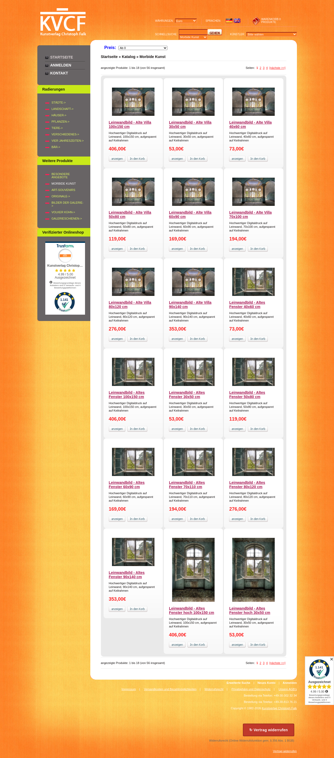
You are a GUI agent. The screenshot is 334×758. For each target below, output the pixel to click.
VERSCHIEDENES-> (65, 134)
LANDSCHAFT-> (63, 108)
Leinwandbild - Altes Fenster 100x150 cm (127, 394)
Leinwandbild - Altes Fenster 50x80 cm (247, 394)
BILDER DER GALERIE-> (67, 204)
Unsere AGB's (288, 689)
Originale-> (61, 196)
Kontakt (59, 73)
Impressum (129, 689)
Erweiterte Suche (238, 682)
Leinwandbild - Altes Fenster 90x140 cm (127, 574)
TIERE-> (57, 128)
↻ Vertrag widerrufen (268, 730)
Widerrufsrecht (214, 689)
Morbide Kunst (153, 57)
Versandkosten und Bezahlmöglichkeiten (170, 689)
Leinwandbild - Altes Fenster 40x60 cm (247, 304)
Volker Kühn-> (63, 212)
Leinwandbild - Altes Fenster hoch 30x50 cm (249, 610)
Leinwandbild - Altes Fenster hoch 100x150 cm (191, 610)
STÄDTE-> (59, 102)
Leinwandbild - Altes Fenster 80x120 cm (247, 484)
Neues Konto (266, 682)
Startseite (61, 57)
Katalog (128, 57)
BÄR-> (56, 147)
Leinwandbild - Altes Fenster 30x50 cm (187, 394)
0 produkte (271, 21)
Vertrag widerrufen (285, 751)
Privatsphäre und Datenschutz (250, 689)
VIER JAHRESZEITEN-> (68, 140)
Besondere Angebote (61, 175)
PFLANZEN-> (61, 121)
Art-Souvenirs (63, 189)
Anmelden (60, 65)
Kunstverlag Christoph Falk (279, 708)
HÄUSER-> (59, 115)
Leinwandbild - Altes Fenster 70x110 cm (187, 484)
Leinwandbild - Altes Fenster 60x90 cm (127, 484)
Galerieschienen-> (67, 218)
